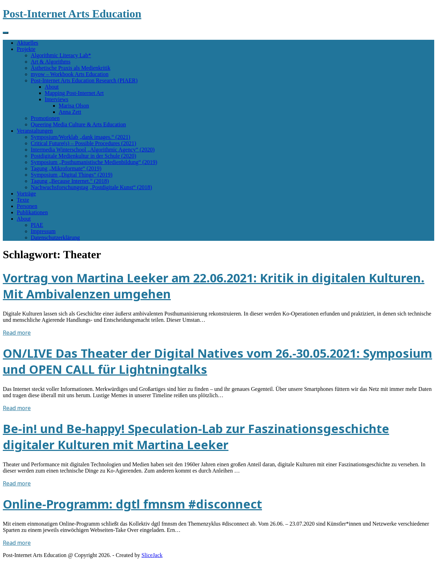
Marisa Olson (74, 106)
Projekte (26, 49)
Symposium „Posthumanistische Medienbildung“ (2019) (94, 162)
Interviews (56, 99)
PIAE (37, 225)
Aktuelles (27, 43)
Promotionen (45, 118)
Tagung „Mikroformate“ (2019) (66, 168)
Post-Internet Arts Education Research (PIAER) (84, 80)
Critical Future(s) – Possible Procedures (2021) (83, 143)
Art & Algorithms (51, 62)
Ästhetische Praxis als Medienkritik (70, 68)
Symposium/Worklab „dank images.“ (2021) (80, 137)
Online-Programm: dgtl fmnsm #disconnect (132, 504)
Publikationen (32, 212)
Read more (17, 332)
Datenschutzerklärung (55, 237)
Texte (23, 200)
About (52, 87)
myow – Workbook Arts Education (69, 74)
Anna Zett (70, 112)
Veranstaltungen (35, 131)
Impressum (43, 231)
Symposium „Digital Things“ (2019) (71, 175)
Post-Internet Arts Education (72, 13)
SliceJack (151, 555)
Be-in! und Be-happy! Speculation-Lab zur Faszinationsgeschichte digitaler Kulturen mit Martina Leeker (196, 437)
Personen (27, 206)
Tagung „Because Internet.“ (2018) (70, 181)
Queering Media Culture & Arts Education (78, 124)
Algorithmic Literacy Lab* (61, 55)
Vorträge (26, 193)
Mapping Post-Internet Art (74, 93)
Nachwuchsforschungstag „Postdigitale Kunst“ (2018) (91, 187)
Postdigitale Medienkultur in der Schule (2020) (83, 156)
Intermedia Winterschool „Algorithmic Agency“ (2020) (93, 150)
